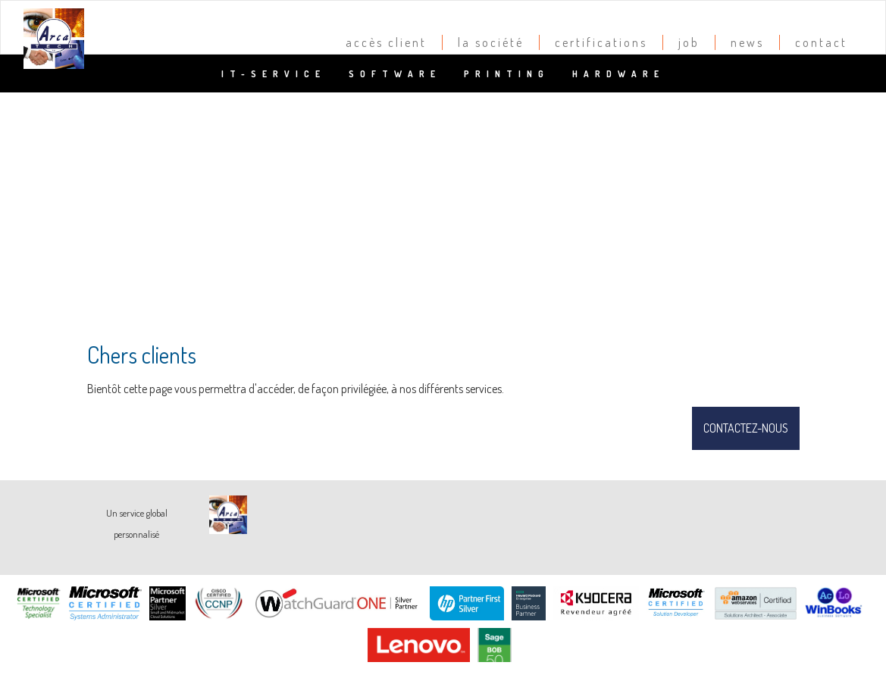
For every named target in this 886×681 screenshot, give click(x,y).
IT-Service (273, 74)
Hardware (618, 74)
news (747, 42)
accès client (386, 42)
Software (395, 74)
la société (491, 42)
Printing (506, 74)
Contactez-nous (745, 428)
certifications (601, 42)
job (689, 42)
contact (821, 42)
